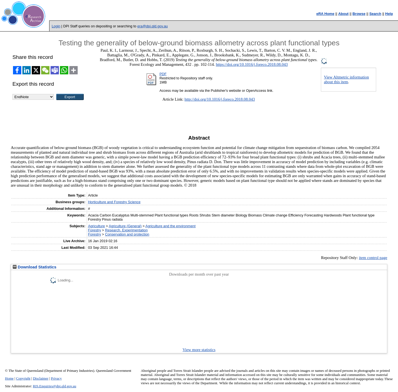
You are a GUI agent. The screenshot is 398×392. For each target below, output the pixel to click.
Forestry (94, 230)
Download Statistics (34, 267)
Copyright (23, 378)
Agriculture (96, 226)
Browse (358, 14)
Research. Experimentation (126, 230)
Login (56, 26)
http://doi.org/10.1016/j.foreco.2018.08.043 (220, 99)
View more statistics (199, 349)
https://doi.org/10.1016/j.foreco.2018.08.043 (252, 64)
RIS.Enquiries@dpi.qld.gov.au (54, 386)
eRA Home (325, 14)
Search (375, 14)
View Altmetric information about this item (346, 79)
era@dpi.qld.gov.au (152, 26)
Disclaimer (40, 378)
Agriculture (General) (125, 226)
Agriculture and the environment (170, 226)
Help (389, 14)
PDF (163, 74)
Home (9, 378)
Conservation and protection (127, 234)
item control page (373, 257)
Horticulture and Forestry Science (114, 202)
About (343, 14)
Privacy (56, 378)
